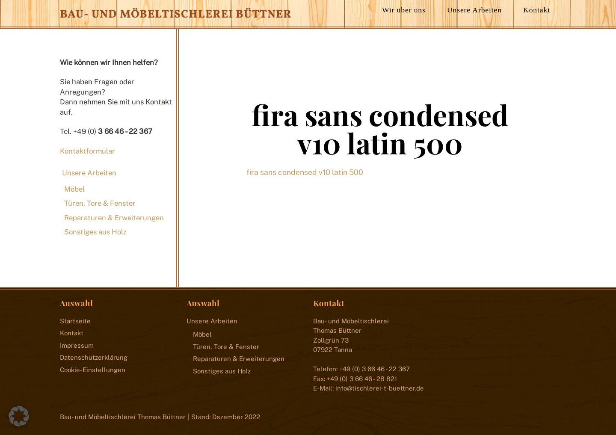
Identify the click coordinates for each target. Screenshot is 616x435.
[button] (19, 416)
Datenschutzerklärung (93, 357)
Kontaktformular (87, 151)
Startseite (75, 321)
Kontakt (536, 10)
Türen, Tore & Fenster (100, 203)
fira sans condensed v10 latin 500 (380, 129)
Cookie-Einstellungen (92, 369)
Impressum (77, 345)
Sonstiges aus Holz (95, 232)
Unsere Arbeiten (474, 10)
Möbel (74, 189)
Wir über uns (404, 10)
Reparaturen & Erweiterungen (114, 217)
